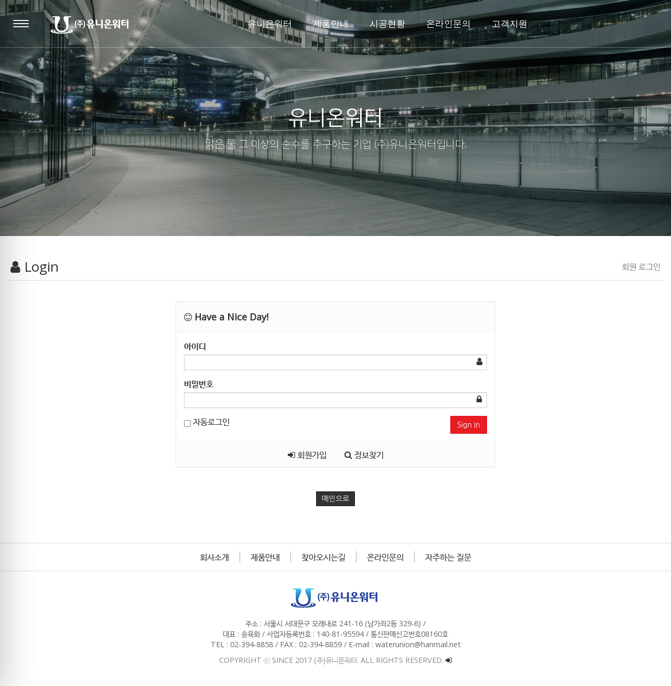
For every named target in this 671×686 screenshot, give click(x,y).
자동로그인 (207, 421)
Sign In (468, 424)
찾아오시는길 (323, 557)
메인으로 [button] (336, 498)
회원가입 (307, 454)
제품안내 (265, 557)
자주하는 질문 (448, 557)
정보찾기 (364, 454)
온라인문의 (385, 557)
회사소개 (214, 557)
